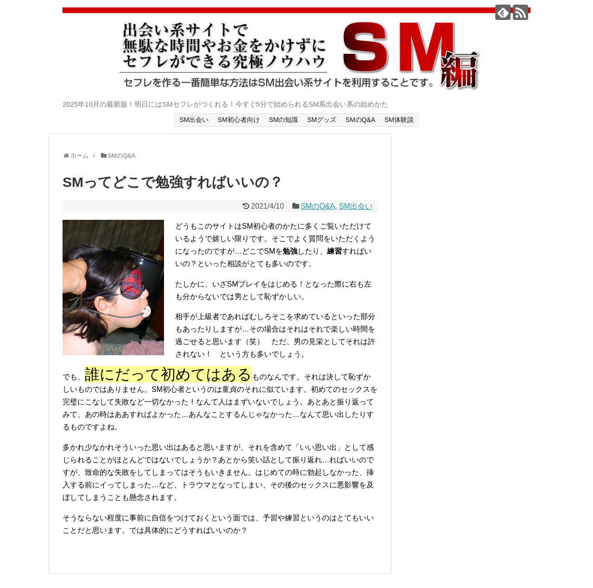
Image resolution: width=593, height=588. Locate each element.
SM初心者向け (239, 119)
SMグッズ (321, 119)
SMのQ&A (361, 119)
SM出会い (193, 119)
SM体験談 (399, 119)
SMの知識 (283, 119)
